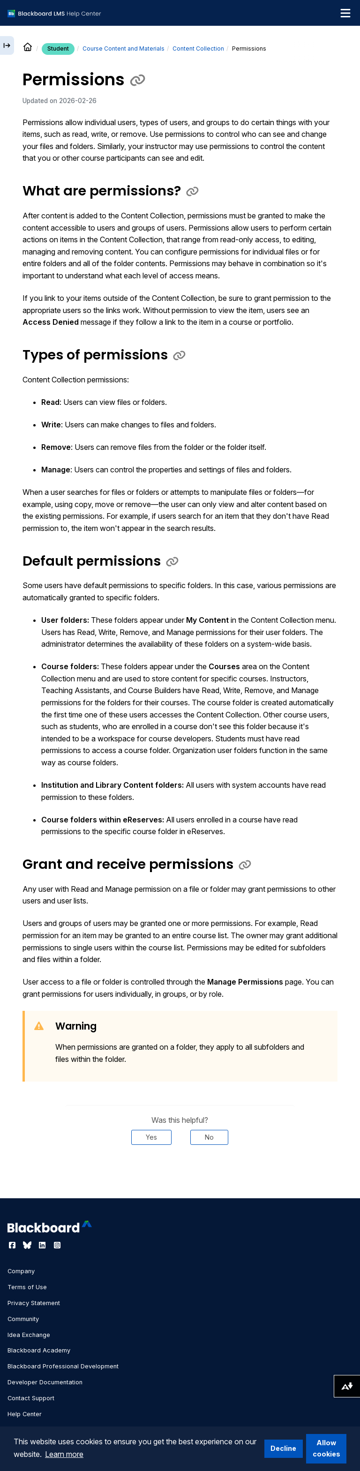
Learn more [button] (64, 1454)
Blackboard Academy (39, 1350)
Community (23, 1318)
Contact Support (31, 1398)
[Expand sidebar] (7, 45)
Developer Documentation (45, 1382)
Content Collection (198, 48)
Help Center (25, 1414)
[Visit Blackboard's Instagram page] (57, 1245)
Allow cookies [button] (326, 1448)
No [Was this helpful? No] (209, 1137)
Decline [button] (283, 1448)
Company (21, 1271)
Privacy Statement (34, 1303)
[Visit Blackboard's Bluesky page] (28, 1245)
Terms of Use (27, 1287)
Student (58, 48)
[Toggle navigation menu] (345, 13)
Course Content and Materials (123, 48)
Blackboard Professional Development (63, 1366)
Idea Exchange (29, 1334)
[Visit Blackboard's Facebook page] (13, 1245)
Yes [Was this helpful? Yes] (151, 1137)
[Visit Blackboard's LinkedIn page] (43, 1245)
